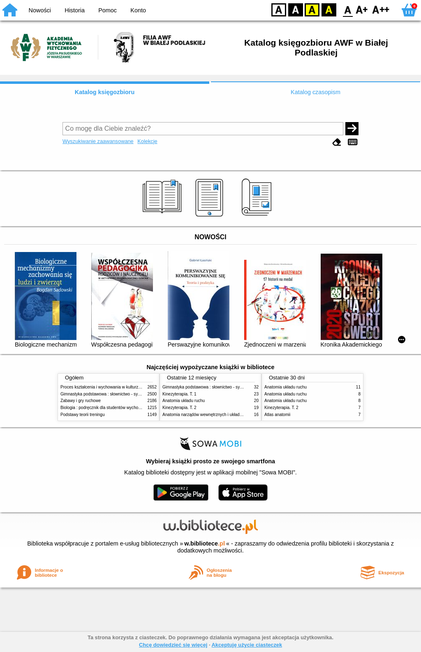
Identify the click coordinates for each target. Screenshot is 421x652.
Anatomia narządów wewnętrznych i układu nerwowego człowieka (222, 414)
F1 (362, 9)
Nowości (40, 10)
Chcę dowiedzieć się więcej (173, 645)
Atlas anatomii (277, 414)
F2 (381, 9)
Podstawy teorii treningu (82, 414)
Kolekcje (147, 141)
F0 (348, 9)
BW (295, 9)
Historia (75, 10)
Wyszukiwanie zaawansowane (98, 141)
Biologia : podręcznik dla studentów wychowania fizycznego (115, 407)
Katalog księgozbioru (105, 92)
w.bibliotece (204, 543)
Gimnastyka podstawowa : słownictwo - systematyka (108, 394)
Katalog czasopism (315, 92)
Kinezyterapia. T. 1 (179, 394)
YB (312, 9)
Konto (138, 10)
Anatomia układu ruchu (183, 400)
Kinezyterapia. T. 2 (179, 407)
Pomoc (107, 10)
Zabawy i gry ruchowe (80, 400)
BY (328, 9)
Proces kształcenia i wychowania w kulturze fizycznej (108, 387)
